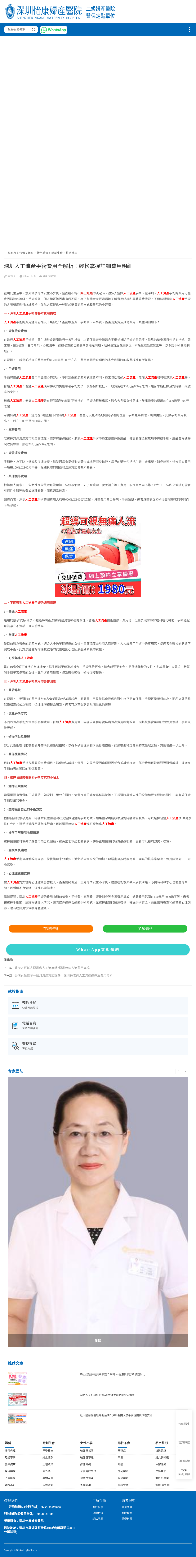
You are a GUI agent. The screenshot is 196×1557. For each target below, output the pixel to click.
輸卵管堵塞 (87, 1450)
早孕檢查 (47, 1450)
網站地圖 (97, 1519)
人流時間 (47, 1485)
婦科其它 (10, 1485)
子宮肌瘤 (10, 1478)
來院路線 (184, 1461)
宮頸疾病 (10, 1464)
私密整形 (161, 1443)
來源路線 (97, 1513)
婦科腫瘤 (10, 1471)
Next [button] (185, 1071)
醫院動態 (127, 1513)
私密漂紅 (160, 1464)
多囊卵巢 (85, 1485)
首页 (31, 253)
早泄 (120, 1457)
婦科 (8, 1443)
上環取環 (47, 1464)
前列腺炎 (123, 1471)
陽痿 (120, 1464)
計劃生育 (57, 253)
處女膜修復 (162, 1457)
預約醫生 (184, 1424)
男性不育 (124, 1443)
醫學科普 (127, 1519)
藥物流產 (47, 1478)
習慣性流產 (87, 1478)
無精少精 (123, 1485)
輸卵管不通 (87, 1457)
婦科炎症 (10, 1450)
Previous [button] (178, 1071)
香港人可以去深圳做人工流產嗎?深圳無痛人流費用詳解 (52, 968)
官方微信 (184, 1442)
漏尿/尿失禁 (162, 1485)
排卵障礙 (85, 1464)
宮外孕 (46, 1471)
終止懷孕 (71, 253)
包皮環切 (123, 1478)
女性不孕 (86, 1443)
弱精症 (122, 1450)
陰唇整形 (160, 1471)
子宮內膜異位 (88, 1471)
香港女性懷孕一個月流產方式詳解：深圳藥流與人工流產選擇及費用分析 (64, 975)
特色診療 (42, 253)
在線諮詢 (51, 929)
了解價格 (145, 929)
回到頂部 (184, 1472)
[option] (98, 1212)
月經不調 (10, 1457)
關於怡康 (97, 1507)
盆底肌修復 (162, 1478)
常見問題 (127, 1507)
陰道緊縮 (160, 1450)
